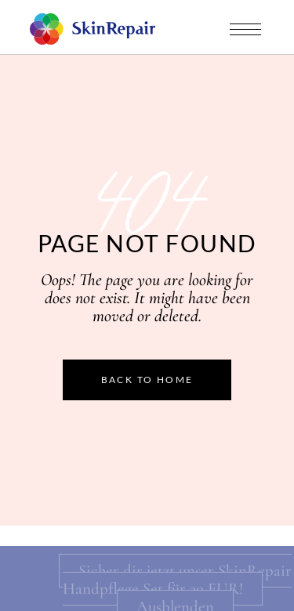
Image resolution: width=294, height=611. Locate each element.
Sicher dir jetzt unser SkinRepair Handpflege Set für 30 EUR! (177, 579)
